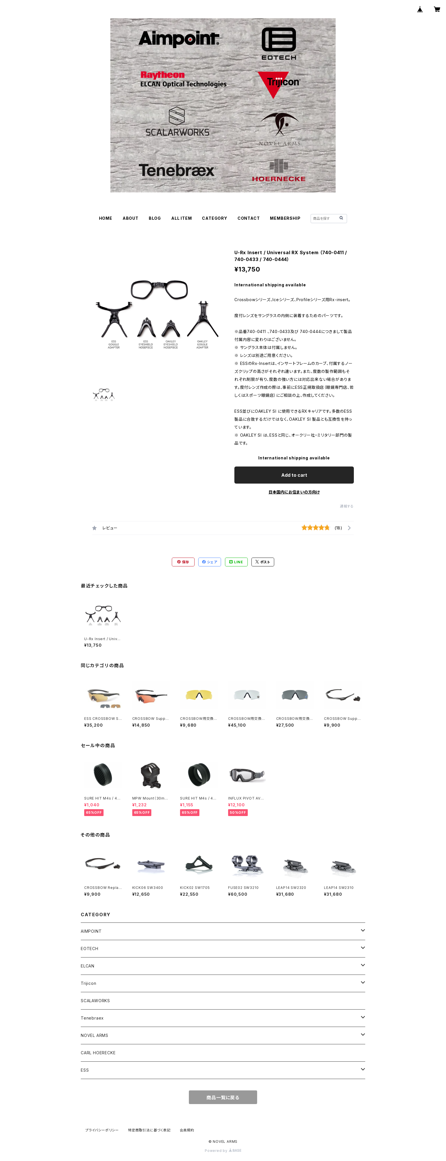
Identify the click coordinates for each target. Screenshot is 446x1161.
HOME (105, 218)
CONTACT (249, 218)
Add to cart (294, 475)
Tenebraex (92, 1018)
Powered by (223, 1150)
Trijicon (88, 983)
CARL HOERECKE (98, 1052)
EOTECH (89, 948)
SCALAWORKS (95, 1000)
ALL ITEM (181, 218)
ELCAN (87, 965)
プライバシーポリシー (102, 1130)
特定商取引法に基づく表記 (149, 1130)
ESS (85, 1070)
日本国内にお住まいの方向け (294, 492)
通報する (347, 506)
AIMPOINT (91, 931)
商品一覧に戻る (223, 1097)
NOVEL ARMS (94, 1035)
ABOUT (131, 218)
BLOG (155, 218)
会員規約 (187, 1130)
